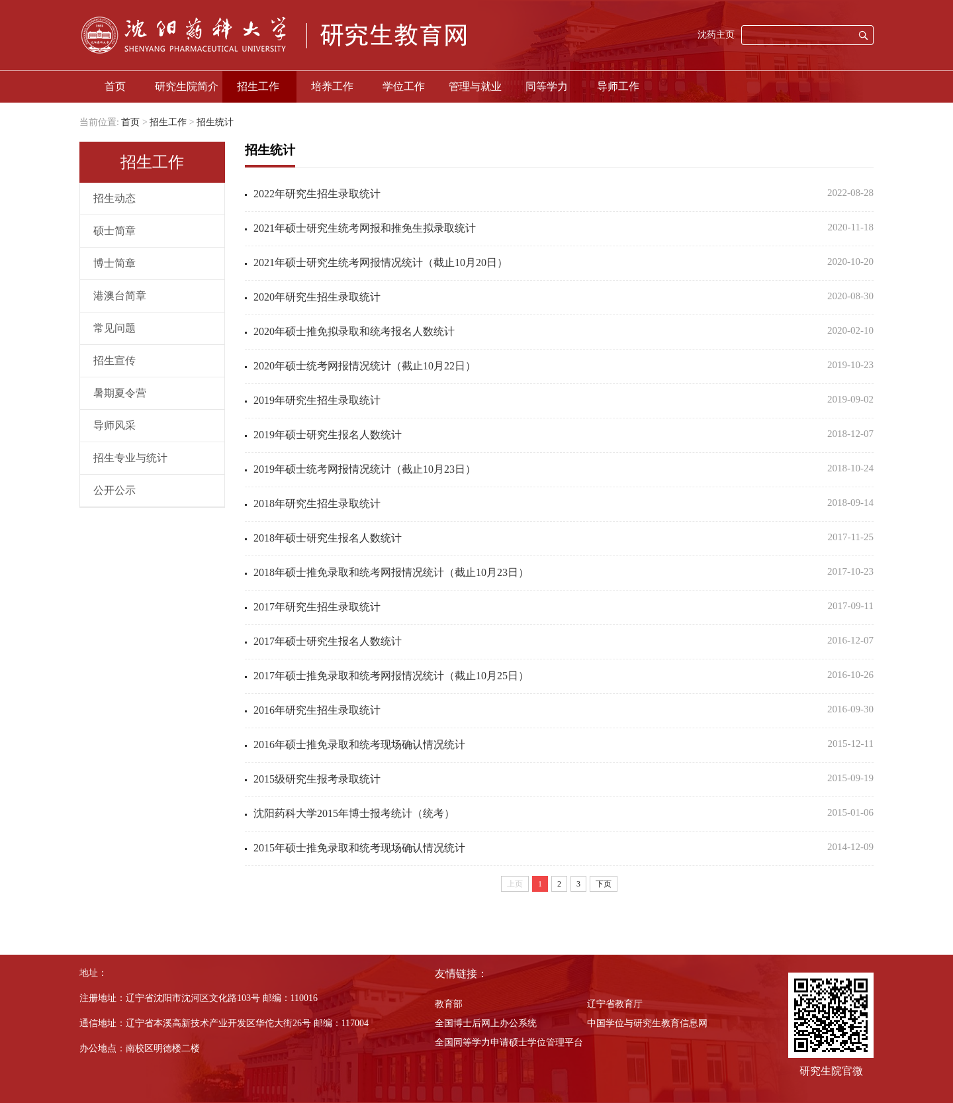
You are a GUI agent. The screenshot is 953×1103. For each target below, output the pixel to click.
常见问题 (114, 328)
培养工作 (332, 86)
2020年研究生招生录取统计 (317, 297)
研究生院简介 (186, 86)
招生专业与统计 (130, 457)
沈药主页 (716, 35)
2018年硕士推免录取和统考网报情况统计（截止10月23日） (391, 572)
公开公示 (114, 490)
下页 (604, 883)
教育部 (449, 1004)
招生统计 (215, 122)
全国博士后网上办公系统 (486, 1023)
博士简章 (114, 263)
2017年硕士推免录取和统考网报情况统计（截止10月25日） (391, 675)
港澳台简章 (119, 295)
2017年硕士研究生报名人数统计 (327, 641)
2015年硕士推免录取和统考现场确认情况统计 (359, 847)
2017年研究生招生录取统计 (317, 606)
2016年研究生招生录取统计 (317, 710)
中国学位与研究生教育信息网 (647, 1023)
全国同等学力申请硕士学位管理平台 (509, 1042)
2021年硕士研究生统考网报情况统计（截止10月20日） (380, 262)
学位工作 (404, 86)
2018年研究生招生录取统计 (317, 503)
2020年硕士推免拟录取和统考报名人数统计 (354, 331)
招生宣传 (114, 360)
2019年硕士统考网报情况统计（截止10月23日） (364, 469)
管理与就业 (475, 86)
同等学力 (546, 86)
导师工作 (618, 86)
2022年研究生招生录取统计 (317, 193)
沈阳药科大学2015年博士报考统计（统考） (354, 813)
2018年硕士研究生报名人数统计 (327, 538)
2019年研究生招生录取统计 (317, 400)
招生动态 (114, 198)
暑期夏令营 (119, 393)
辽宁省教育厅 (615, 1004)
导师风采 (114, 425)
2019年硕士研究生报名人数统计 (327, 434)
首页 (115, 86)
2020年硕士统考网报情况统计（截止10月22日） (364, 365)
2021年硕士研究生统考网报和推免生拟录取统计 (364, 228)
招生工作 (258, 86)
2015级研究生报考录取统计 (317, 779)
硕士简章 (114, 230)
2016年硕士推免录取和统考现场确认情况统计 (359, 744)
